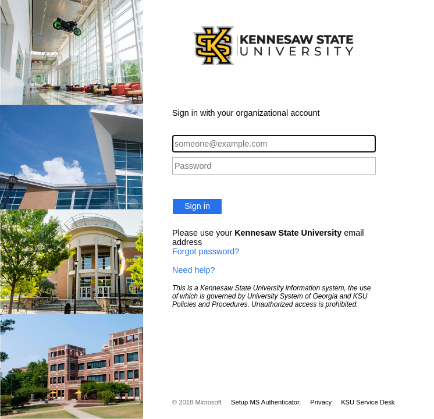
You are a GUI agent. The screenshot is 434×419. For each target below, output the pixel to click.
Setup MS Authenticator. (266, 402)
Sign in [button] (197, 206)
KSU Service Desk (367, 402)
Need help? (193, 270)
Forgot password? (205, 251)
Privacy (321, 402)
